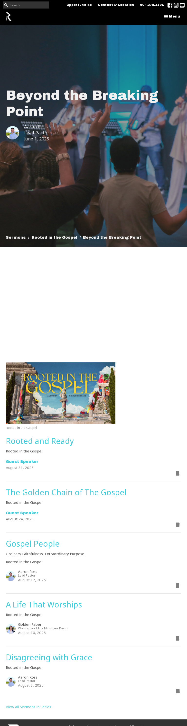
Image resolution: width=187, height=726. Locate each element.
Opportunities (79, 5)
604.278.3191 (152, 5)
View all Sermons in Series (28, 706)
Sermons (16, 237)
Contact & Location (116, 5)
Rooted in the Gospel (54, 237)
